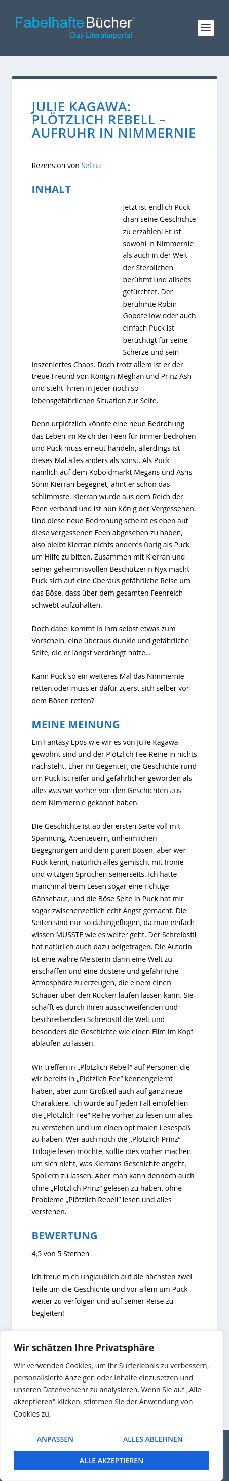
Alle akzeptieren (111, 1460)
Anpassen (54, 1440)
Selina (91, 165)
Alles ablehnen (152, 1440)
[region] (111, 1407)
